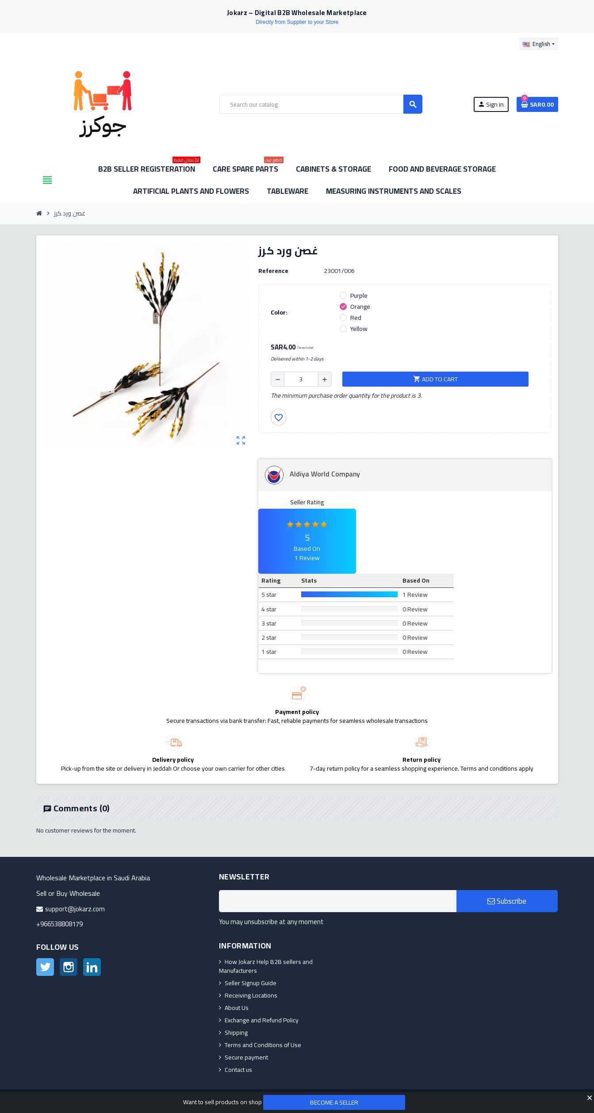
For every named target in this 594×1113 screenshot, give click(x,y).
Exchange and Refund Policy (262, 1020)
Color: (279, 312)
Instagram (68, 967)
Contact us (238, 1069)
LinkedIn (92, 967)
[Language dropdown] (538, 43)
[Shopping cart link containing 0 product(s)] (537, 104)
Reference (273, 270)
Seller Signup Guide (250, 983)
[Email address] (337, 901)
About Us (237, 1007)
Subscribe (506, 901)
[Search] (320, 104)
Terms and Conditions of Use (263, 1045)
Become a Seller (334, 1102)
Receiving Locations (251, 995)
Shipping (236, 1032)
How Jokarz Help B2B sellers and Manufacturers (266, 966)
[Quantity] (301, 379)
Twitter (45, 967)
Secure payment (246, 1057)
